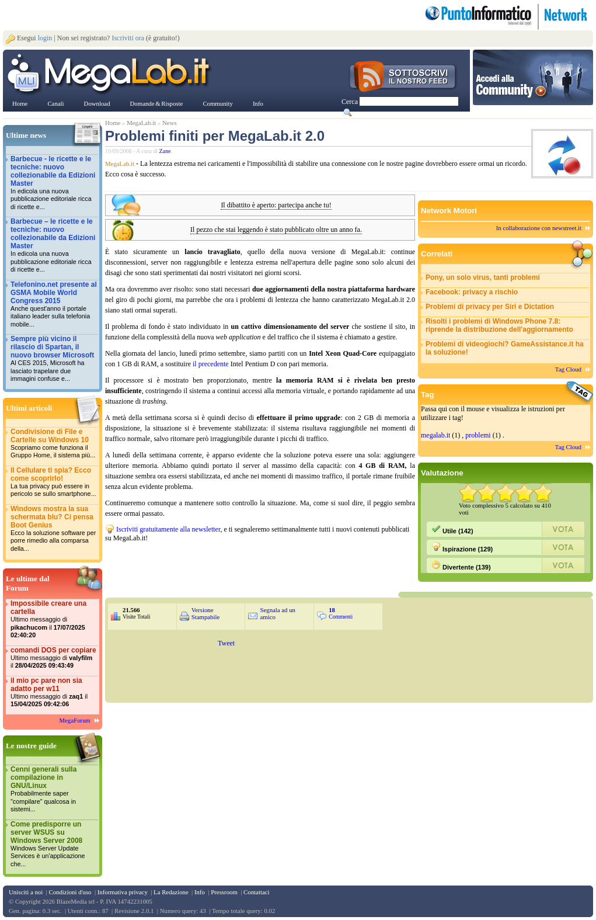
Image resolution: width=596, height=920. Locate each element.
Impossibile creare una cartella (54, 619)
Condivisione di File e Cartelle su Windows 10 (54, 444)
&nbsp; (245, 566)
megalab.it (435, 435)
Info (199, 891)
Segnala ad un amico (277, 613)
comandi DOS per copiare (54, 658)
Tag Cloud (568, 369)
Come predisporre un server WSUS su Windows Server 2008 (54, 844)
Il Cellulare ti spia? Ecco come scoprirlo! (54, 482)
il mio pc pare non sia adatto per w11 (54, 692)
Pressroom (224, 891)
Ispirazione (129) (462, 547)
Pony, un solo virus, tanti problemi (483, 277)
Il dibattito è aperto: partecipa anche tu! (276, 205)
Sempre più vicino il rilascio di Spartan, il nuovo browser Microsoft (54, 359)
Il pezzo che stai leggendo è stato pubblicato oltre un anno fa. (276, 229)
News (169, 122)
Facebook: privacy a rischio (472, 292)
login (45, 38)
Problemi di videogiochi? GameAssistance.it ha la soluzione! (505, 348)
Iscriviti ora (127, 38)
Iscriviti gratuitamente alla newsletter (168, 529)
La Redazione (171, 891)
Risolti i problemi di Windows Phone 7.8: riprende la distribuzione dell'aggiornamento (499, 325)
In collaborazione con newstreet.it (538, 227)
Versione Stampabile (205, 613)
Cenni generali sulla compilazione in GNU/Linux (54, 789)
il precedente (211, 364)
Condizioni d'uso (69, 891)
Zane (165, 151)
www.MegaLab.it (110, 75)
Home (112, 122)
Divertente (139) (461, 565)
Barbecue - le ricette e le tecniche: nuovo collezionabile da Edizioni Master (54, 183)
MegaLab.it (141, 122)
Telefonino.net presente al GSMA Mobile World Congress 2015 (54, 304)
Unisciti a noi (26, 891)
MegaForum (75, 720)
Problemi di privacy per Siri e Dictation (490, 307)
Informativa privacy (122, 891)
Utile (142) (452, 529)
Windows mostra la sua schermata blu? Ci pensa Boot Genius (54, 529)
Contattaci (256, 891)
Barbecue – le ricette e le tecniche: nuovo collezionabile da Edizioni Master (54, 245)
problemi (477, 435)
